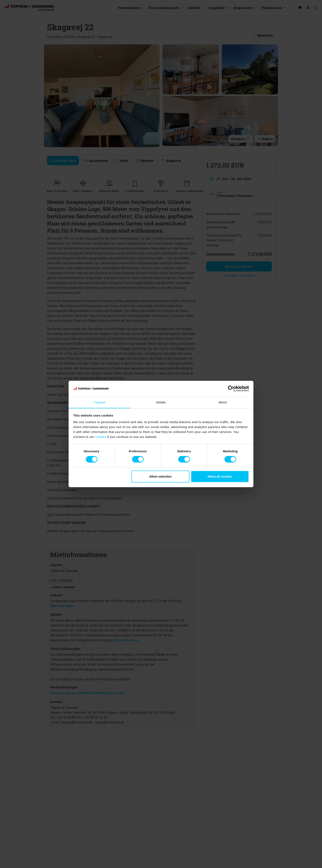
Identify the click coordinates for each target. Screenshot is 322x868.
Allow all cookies (219, 476)
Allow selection (160, 476)
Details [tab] (161, 402)
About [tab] (222, 402)
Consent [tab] (99, 402)
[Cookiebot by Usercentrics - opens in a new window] (231, 389)
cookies (100, 437)
